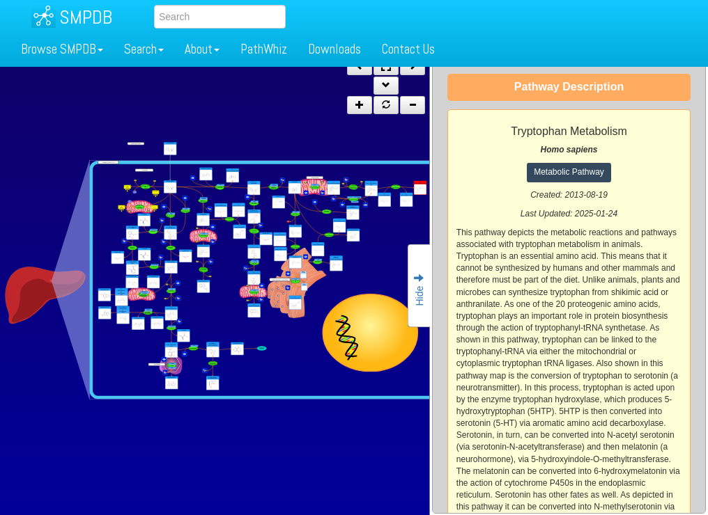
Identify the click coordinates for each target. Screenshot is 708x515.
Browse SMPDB (62, 49)
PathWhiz (263, 49)
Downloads (334, 49)
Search (144, 49)
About (202, 49)
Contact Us (408, 49)
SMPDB (85, 17)
